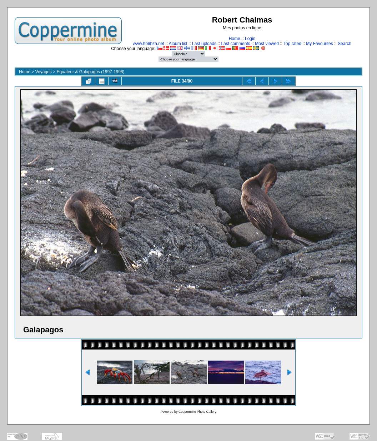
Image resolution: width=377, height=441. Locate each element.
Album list (178, 43)
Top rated (292, 43)
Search (344, 43)
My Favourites (319, 43)
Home (234, 38)
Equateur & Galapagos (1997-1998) (90, 71)
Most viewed (267, 43)
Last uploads (204, 43)
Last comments (235, 43)
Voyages (43, 71)
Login (250, 38)
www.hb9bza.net (148, 43)
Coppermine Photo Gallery (197, 411)
